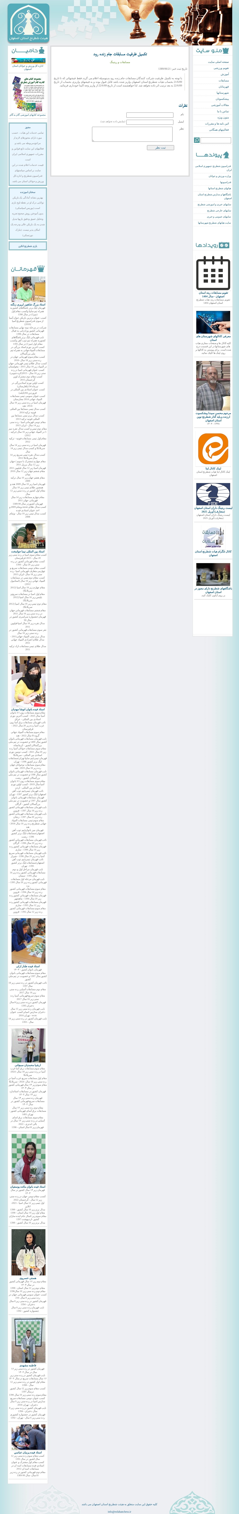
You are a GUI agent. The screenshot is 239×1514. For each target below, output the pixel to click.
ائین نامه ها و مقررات (217, 123)
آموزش (225, 74)
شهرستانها (223, 92)
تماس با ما (223, 111)
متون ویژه (223, 117)
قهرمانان (224, 86)
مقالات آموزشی (220, 105)
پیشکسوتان (222, 98)
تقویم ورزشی (221, 68)
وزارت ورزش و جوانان (220, 176)
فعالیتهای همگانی (219, 129)
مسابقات (224, 80)
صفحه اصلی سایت (218, 61)
